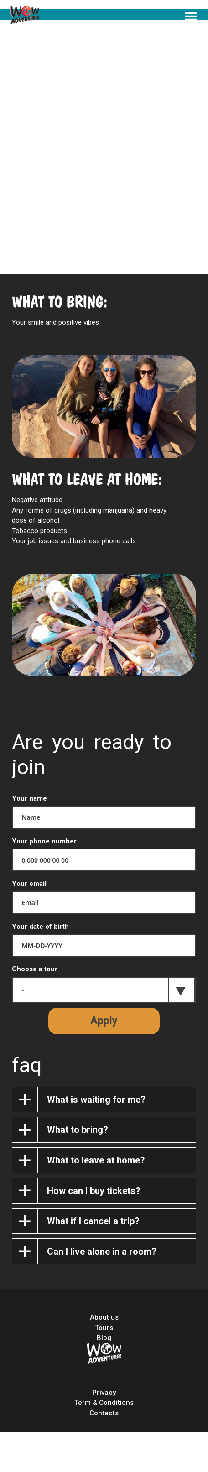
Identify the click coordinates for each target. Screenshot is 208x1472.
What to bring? (77, 1129)
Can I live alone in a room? (101, 1251)
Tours (104, 1328)
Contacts (104, 1413)
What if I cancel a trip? (93, 1220)
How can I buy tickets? (93, 1190)
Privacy (104, 1392)
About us (104, 1317)
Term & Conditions (104, 1403)
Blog (104, 1338)
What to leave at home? (96, 1160)
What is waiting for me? (96, 1099)
